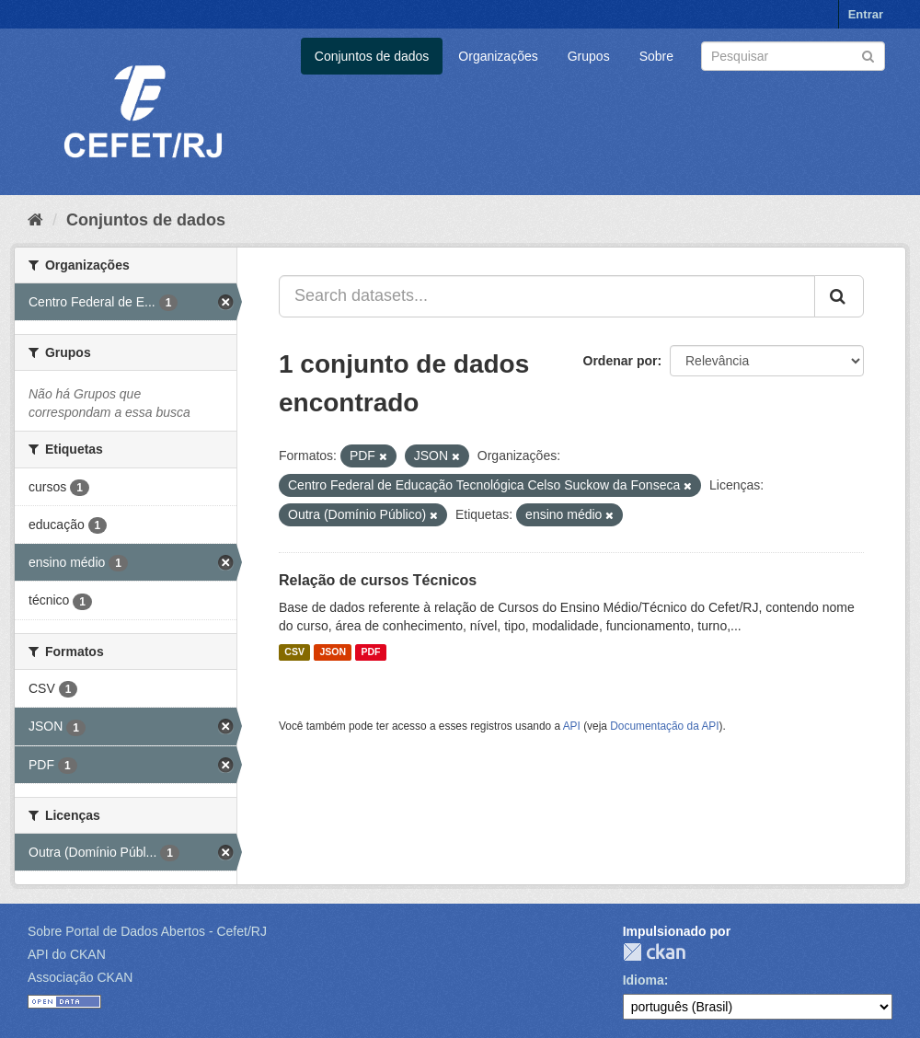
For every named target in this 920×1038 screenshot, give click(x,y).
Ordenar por (620, 360)
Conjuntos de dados (372, 56)
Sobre (656, 56)
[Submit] (868, 55)
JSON (332, 652)
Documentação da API (664, 726)
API (572, 726)
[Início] (35, 220)
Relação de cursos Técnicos (378, 580)
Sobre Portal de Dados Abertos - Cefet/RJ (147, 931)
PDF (370, 652)
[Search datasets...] (547, 296)
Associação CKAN (80, 977)
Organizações (497, 56)
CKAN (654, 952)
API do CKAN (67, 954)
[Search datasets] (793, 56)
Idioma (643, 980)
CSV (294, 652)
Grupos (589, 56)
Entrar (865, 14)
